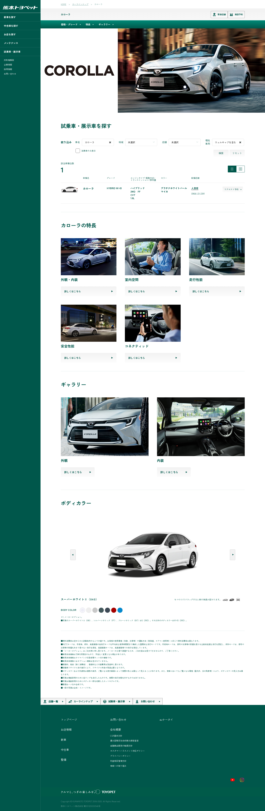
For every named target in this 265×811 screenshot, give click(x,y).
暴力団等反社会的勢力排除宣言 (124, 740)
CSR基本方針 (116, 735)
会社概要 (115, 729)
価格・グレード (69, 24)
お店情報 (66, 729)
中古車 (65, 750)
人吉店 (194, 188)
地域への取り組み (118, 765)
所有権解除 (9, 60)
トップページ (69, 719)
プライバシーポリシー (120, 755)
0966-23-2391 (198, 193)
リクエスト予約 (233, 189)
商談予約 (236, 14)
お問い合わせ (10, 74)
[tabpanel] (153, 70)
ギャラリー (104, 24)
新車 (63, 740)
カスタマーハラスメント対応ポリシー (127, 750)
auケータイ (166, 719)
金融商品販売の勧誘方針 (121, 745)
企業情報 (8, 65)
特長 (88, 24)
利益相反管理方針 (118, 760)
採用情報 (8, 69)
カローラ (65, 14)
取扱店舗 (219, 14)
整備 (63, 760)
